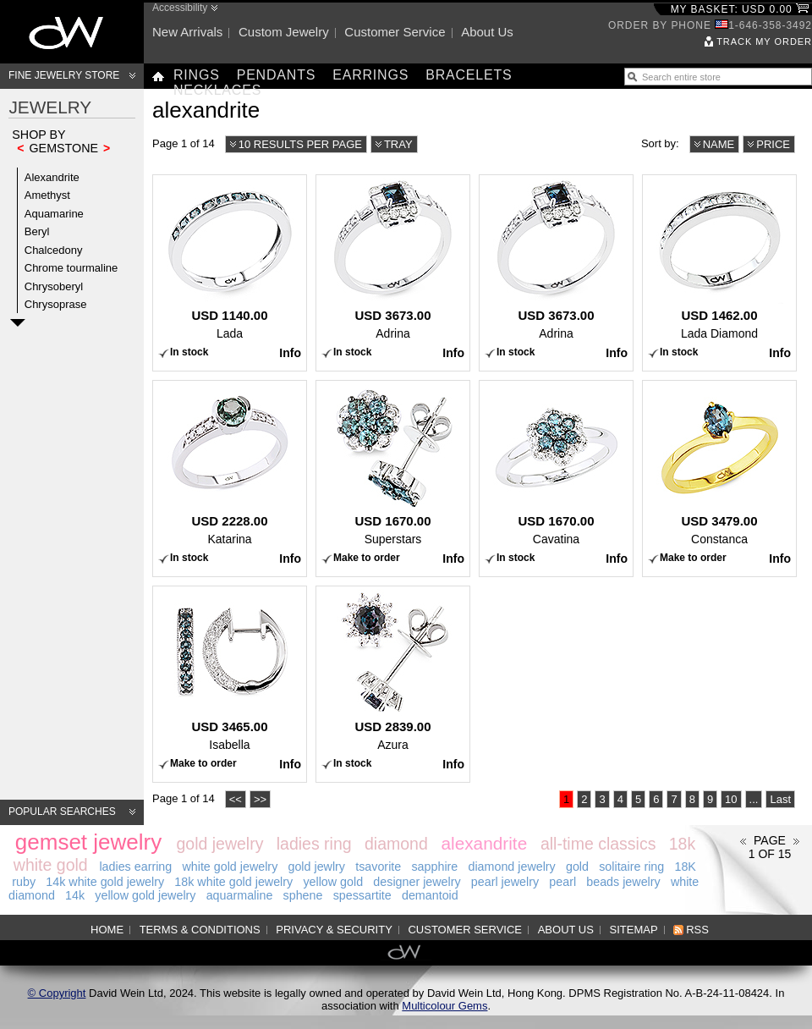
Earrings (370, 75)
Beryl (37, 231)
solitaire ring (631, 866)
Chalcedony (54, 250)
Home (107, 929)
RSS (697, 929)
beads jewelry (623, 882)
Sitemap (634, 929)
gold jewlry (316, 866)
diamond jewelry (511, 866)
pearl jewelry (505, 882)
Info (290, 353)
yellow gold (333, 882)
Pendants (276, 75)
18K (684, 866)
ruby (24, 882)
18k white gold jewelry (233, 882)
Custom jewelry (284, 32)
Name (719, 144)
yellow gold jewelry (145, 895)
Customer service (394, 32)
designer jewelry (416, 882)
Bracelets (468, 75)
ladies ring (314, 843)
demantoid (430, 895)
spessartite (362, 895)
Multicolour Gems (444, 1005)
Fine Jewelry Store (63, 75)
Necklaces (217, 90)
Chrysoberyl (54, 286)
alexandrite (484, 843)
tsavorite (378, 866)
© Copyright (57, 993)
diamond (396, 843)
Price (773, 144)
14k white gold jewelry (105, 882)
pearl (562, 882)
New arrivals (187, 32)
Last (780, 799)
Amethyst (47, 195)
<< (235, 799)
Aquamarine (54, 213)
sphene (303, 895)
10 (731, 799)
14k (75, 895)
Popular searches (62, 811)
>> (260, 799)
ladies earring (135, 866)
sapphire (434, 866)
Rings (196, 75)
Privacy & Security (334, 929)
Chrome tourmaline (71, 267)
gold (577, 866)
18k (682, 843)
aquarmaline (239, 895)
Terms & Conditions (200, 929)
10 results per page (300, 144)
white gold (51, 865)
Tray (398, 144)
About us (487, 32)
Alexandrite (52, 177)
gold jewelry (219, 843)
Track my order (764, 41)
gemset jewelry (88, 842)
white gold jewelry (229, 866)
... (754, 799)
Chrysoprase (56, 304)
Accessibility (179, 8)
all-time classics (598, 843)
